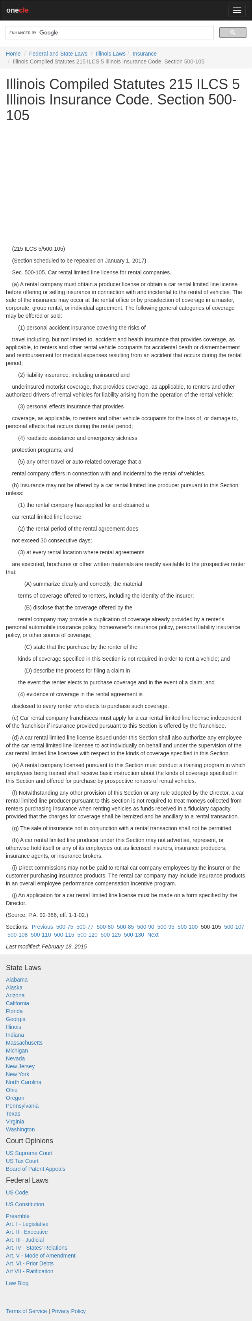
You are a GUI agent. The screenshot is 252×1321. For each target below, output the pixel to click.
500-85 (125, 927)
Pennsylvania (22, 1106)
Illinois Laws (111, 53)
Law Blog (17, 1283)
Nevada (15, 1058)
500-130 (134, 935)
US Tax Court (22, 1161)
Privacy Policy (69, 1311)
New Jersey (20, 1066)
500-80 (105, 927)
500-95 (166, 927)
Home (13, 53)
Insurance (145, 53)
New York (17, 1074)
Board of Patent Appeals (35, 1169)
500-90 (145, 927)
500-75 (65, 927)
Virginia (15, 1121)
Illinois (13, 1027)
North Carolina (23, 1082)
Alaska (14, 987)
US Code (17, 1192)
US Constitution (25, 1204)
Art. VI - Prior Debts (30, 1263)
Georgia (16, 1019)
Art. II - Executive (27, 1232)
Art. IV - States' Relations (36, 1248)
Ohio (12, 1090)
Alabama (17, 979)
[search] (108, 32)
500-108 (17, 935)
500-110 (41, 935)
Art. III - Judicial (25, 1240)
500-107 (234, 927)
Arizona (15, 995)
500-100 (188, 927)
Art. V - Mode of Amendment (41, 1255)
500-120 (87, 935)
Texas (13, 1113)
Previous (42, 927)
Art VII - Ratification (30, 1271)
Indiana (15, 1035)
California (17, 1003)
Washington (20, 1129)
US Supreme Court (29, 1153)
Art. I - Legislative (27, 1224)
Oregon (15, 1098)
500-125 (111, 935)
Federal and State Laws (58, 53)
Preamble (18, 1216)
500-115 (64, 935)
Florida (14, 1011)
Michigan (17, 1050)
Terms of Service (26, 1311)
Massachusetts (24, 1043)
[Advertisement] (126, 184)
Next (153, 935)
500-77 (85, 927)
